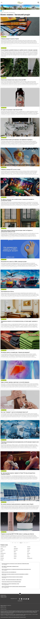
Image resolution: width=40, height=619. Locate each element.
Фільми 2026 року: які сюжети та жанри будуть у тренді (10, 583)
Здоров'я (28, 546)
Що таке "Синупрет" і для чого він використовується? (14, 412)
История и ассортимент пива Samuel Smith (11, 109)
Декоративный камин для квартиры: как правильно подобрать (16, 139)
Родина (28, 556)
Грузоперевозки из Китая (7, 291)
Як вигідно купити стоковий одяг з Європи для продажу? (15, 352)
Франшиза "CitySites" (4, 596)
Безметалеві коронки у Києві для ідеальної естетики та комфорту (12, 576)
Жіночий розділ (3, 553)
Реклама (2, 559)
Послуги (15, 556)
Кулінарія (2, 556)
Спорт (28, 551)
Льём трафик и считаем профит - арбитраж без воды (10, 566)
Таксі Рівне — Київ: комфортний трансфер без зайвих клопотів (11, 579)
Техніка (15, 546)
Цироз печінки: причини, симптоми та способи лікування (15, 382)
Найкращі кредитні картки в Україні (10, 38)
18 (12, 542)
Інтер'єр (15, 554)
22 (19, 542)
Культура (28, 553)
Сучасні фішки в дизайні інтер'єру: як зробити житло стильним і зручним (19, 50)
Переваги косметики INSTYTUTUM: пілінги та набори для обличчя (17, 534)
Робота (15, 558)
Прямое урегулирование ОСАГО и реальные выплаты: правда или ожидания (14, 586)
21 (17, 542)
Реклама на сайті (3, 595)
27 (27, 542)
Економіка (2, 554)
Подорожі (2, 558)
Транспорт (29, 548)
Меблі (15, 551)
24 (22, 542)
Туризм (2, 548)
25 (24, 542)
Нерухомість (16, 548)
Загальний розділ (3, 546)
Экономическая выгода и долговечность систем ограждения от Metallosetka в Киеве (15, 563)
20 (15, 542)
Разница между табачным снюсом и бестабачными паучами (11, 581)
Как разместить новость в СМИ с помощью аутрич (14, 261)
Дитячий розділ (29, 558)
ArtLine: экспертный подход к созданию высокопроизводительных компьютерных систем (16, 569)
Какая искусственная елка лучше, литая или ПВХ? (13, 79)
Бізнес (2, 551)
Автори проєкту (20, 600)
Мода (28, 554)
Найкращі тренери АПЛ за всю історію (10, 169)
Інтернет (15, 553)
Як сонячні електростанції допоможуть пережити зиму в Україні (17, 504)
